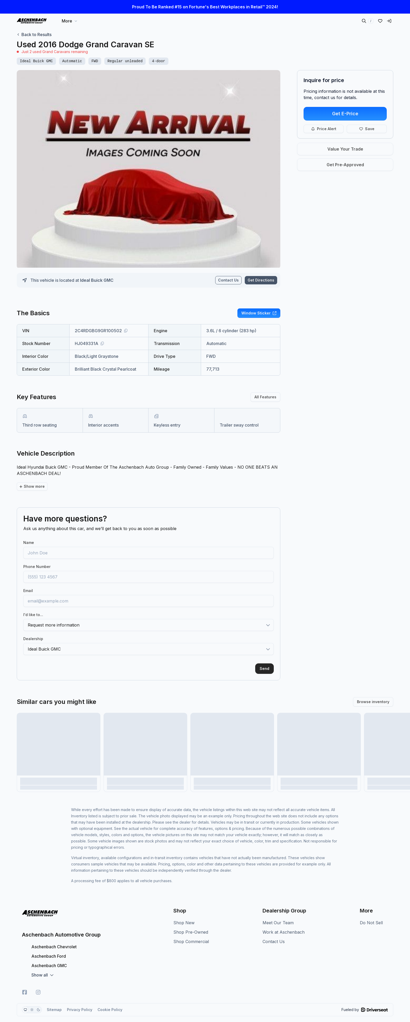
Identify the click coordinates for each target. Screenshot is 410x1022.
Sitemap (54, 1000)
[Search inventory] (367, 21)
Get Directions (261, 280)
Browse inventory (373, 693)
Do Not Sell (371, 913)
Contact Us (228, 280)
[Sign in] (389, 21)
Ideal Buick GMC (96, 280)
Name (28, 533)
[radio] (25, 1001)
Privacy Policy (79, 1000)
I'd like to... (33, 606)
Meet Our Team (278, 913)
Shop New (184, 913)
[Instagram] (38, 983)
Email (28, 581)
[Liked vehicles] (380, 21)
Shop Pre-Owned (190, 923)
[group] (32, 1001)
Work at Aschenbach (284, 923)
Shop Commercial (191, 932)
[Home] (32, 21)
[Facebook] (24, 983)
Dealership (33, 630)
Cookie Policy (110, 1000)
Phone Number (36, 557)
